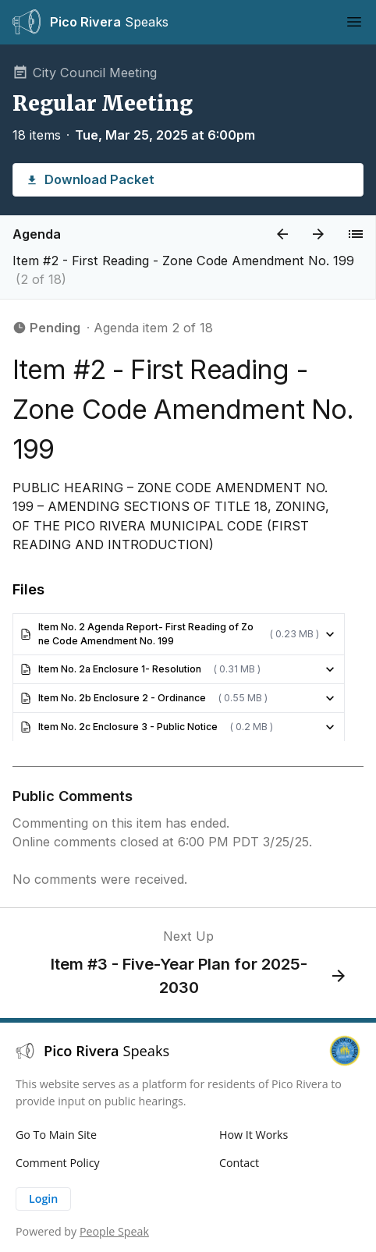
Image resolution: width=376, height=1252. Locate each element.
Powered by (82, 1231)
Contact (239, 1162)
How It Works (253, 1134)
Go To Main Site (56, 1134)
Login (43, 1198)
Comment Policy (58, 1162)
